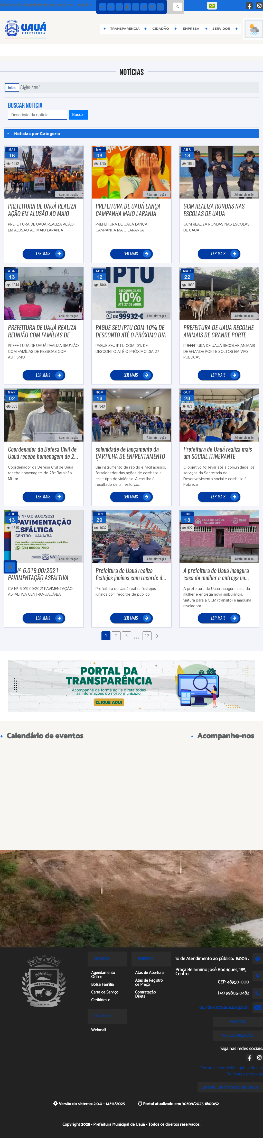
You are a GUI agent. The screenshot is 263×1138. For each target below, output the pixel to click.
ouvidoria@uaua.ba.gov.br (224, 1007)
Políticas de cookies (245, 1074)
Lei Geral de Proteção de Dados (230, 1087)
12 (147, 636)
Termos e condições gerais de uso (232, 1067)
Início (12, 87)
